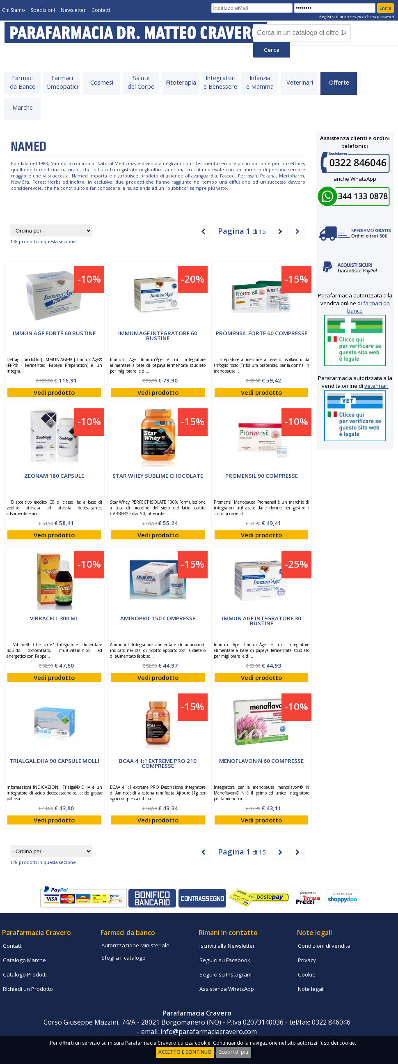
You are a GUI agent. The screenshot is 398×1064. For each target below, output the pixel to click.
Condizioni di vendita (324, 945)
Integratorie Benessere (220, 82)
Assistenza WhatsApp (226, 989)
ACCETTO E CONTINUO (185, 1051)
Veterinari (299, 82)
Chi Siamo (13, 10)
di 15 (241, 231)
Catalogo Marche (24, 960)
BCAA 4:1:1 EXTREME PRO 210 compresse (158, 763)
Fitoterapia (181, 82)
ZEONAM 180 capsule (54, 475)
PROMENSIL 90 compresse (261, 475)
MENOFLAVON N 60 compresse (261, 761)
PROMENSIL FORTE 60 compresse (261, 333)
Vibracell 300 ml (54, 618)
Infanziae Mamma (260, 82)
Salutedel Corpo (141, 82)
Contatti (100, 10)
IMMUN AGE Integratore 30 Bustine (261, 621)
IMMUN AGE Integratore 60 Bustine (157, 335)
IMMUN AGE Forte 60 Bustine (54, 333)
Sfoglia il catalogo (123, 957)
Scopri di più (233, 1051)
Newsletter (73, 10)
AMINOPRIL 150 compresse (157, 618)
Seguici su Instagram (225, 974)
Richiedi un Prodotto (28, 989)
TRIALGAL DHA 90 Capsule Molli (54, 761)
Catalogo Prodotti (25, 974)
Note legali (311, 989)
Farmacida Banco (23, 82)
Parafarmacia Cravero (36, 932)
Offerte (339, 82)
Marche (22, 107)
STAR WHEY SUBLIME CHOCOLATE (157, 475)
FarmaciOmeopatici (62, 82)
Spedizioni (43, 10)
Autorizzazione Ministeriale (135, 945)
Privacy (307, 960)
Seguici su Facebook (224, 960)
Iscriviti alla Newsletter (227, 945)
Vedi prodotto (54, 392)
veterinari (376, 385)
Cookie (307, 974)
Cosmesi (101, 82)
